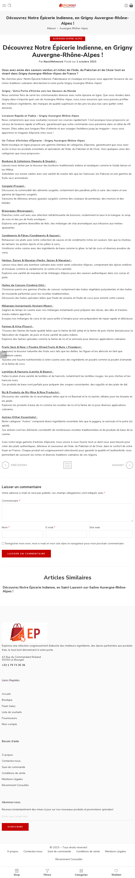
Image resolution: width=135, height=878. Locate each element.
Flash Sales (9, 706)
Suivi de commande (13, 767)
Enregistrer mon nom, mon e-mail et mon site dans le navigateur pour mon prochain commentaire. (64, 543)
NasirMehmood (53, 61)
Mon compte (9, 724)
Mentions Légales (12, 779)
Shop (17, 872)
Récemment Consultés (15, 785)
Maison (51, 28)
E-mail (50, 527)
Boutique (7, 700)
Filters (47, 872)
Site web (94, 527)
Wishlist (116, 872)
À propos (7, 755)
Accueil (6, 694)
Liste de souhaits (12, 712)
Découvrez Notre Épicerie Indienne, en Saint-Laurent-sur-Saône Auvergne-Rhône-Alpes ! (64, 589)
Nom (6, 527)
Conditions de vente (13, 773)
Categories (81, 872)
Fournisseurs (9, 718)
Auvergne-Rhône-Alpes (73, 28)
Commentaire (11, 501)
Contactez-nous (11, 761)
